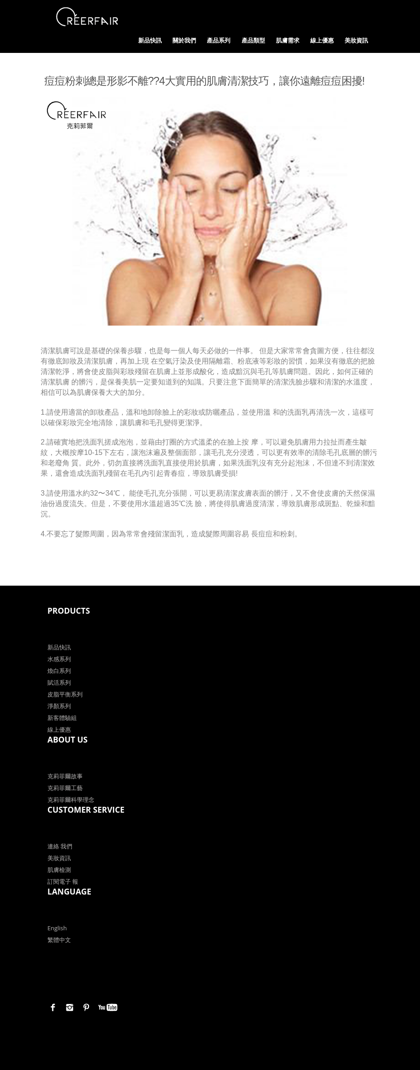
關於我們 (184, 40)
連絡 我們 (59, 846)
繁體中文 (59, 940)
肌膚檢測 (59, 870)
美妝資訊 (356, 40)
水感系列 (59, 659)
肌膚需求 (287, 40)
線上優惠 (322, 40)
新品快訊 (150, 40)
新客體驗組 (62, 718)
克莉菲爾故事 (65, 776)
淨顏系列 (59, 706)
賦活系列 (59, 682)
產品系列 (218, 40)
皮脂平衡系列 (65, 694)
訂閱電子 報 (62, 881)
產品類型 (253, 40)
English (57, 928)
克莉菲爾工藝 (65, 788)
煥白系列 (59, 671)
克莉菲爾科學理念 (70, 799)
